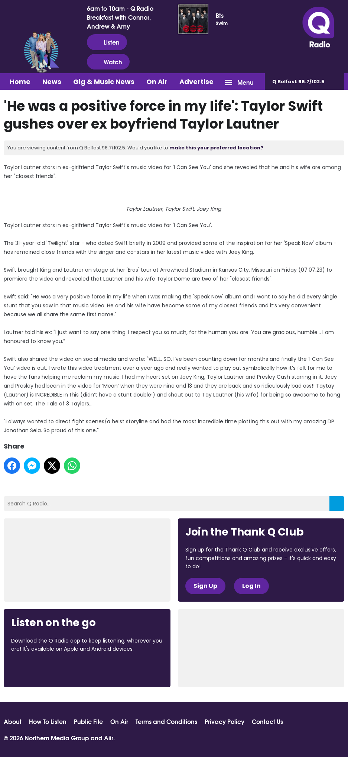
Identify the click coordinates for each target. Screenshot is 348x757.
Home (20, 81)
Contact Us (267, 721)
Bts (220, 15)
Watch (108, 62)
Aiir (108, 737)
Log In (251, 586)
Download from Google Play (102, 669)
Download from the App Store (40, 669)
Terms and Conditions (166, 721)
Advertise (196, 81)
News (51, 81)
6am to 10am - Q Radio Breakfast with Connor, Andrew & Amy (120, 17)
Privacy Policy (224, 721)
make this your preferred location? (216, 147)
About (13, 721)
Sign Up (205, 586)
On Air (157, 81)
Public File (88, 721)
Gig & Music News (103, 81)
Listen (107, 42)
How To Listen (47, 721)
